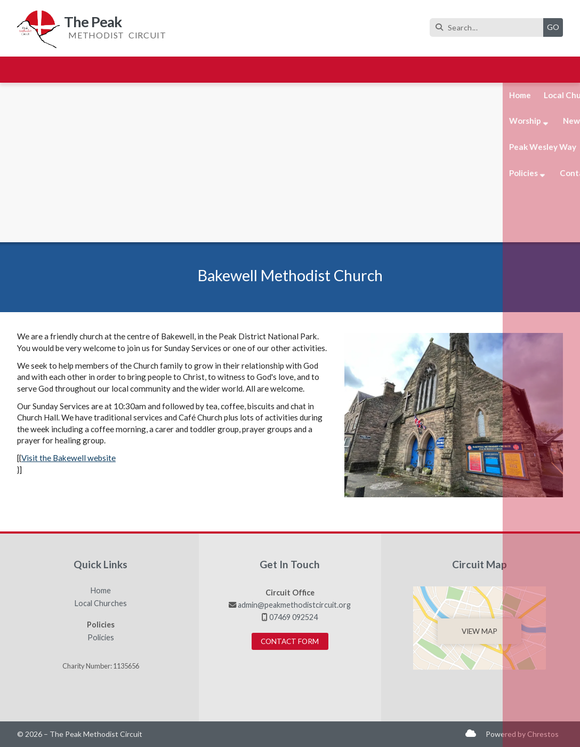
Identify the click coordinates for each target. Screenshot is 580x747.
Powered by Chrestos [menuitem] (522, 733)
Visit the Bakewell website (68, 458)
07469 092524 (293, 617)
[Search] (489, 27)
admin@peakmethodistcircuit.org (294, 604)
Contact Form (290, 641)
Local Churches (101, 603)
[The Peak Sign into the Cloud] (470, 733)
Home (101, 590)
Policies (100, 637)
